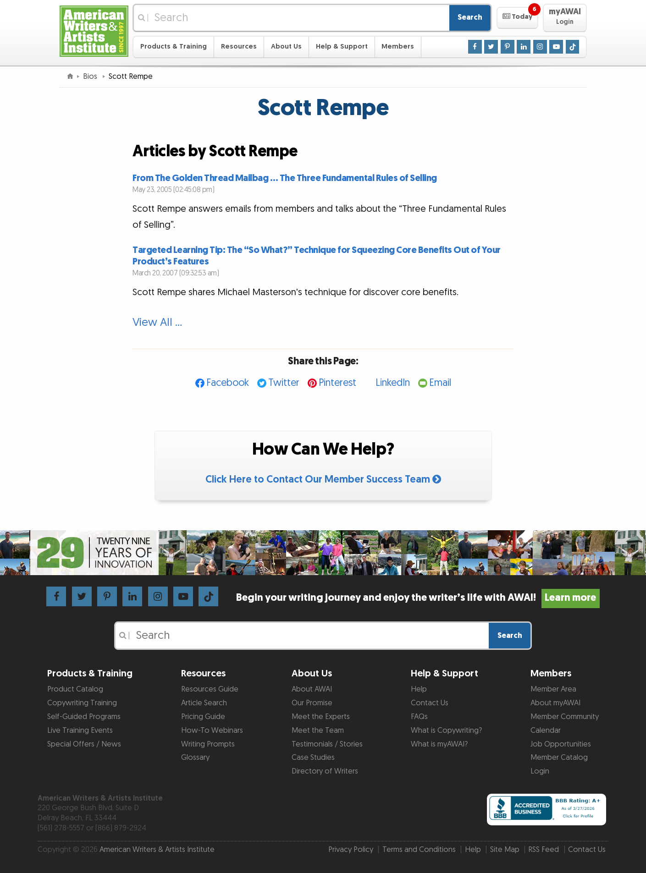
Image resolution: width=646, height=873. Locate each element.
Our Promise (312, 703)
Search (470, 17)
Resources (239, 46)
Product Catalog (75, 689)
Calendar (545, 730)
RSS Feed (543, 850)
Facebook (227, 383)
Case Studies (313, 757)
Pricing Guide (203, 717)
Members (397, 46)
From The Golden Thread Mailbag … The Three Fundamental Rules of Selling (285, 178)
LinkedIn (392, 383)
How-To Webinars (212, 730)
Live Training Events (80, 730)
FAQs (419, 717)
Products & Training (173, 46)
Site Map (504, 850)
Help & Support (342, 46)
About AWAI (312, 689)
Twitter (283, 383)
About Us (286, 46)
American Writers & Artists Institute (157, 850)
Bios (91, 76)
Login (539, 771)
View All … (157, 322)
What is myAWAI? (439, 744)
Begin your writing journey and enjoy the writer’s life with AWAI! (418, 597)
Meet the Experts (321, 717)
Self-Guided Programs (84, 717)
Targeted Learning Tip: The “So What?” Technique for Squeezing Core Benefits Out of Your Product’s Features (317, 255)
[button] (517, 18)
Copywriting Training (82, 703)
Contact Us (429, 703)
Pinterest (337, 383)
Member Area (553, 689)
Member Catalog (559, 757)
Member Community (564, 717)
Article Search (204, 703)
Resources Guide (209, 689)
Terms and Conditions (419, 850)
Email (440, 383)
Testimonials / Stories (327, 744)
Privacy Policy (350, 850)
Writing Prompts (208, 744)
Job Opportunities (560, 744)
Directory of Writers (325, 771)
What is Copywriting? (446, 730)
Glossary (195, 757)
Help (419, 689)
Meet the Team (318, 730)
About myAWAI (555, 703)
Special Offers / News (84, 744)
